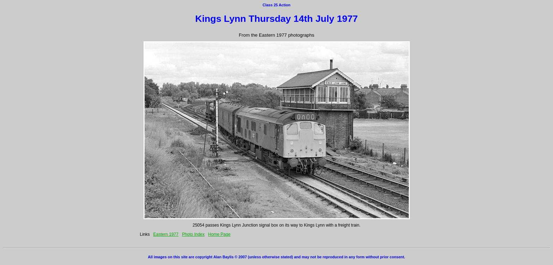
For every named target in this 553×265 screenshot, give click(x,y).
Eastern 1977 (165, 234)
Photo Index (193, 234)
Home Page (219, 234)
